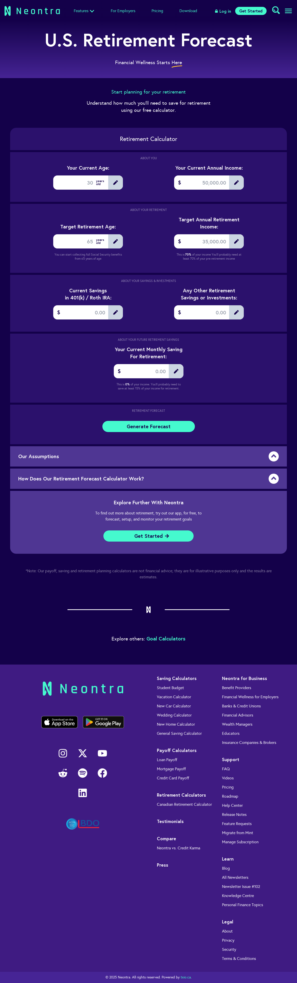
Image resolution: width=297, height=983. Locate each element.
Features (81, 10)
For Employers (123, 10)
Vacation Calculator (174, 696)
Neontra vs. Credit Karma (178, 848)
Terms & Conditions (239, 958)
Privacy (228, 940)
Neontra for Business (244, 678)
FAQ (226, 768)
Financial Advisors (237, 715)
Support (230, 759)
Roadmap (230, 796)
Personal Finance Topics (242, 904)
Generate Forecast (149, 426)
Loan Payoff (167, 759)
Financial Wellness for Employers (250, 696)
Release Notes (234, 814)
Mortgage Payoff (171, 768)
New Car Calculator (174, 706)
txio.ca (186, 977)
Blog (226, 868)
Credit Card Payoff (173, 778)
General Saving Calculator (179, 733)
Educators (230, 733)
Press (162, 865)
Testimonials (170, 821)
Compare (166, 838)
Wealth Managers (237, 724)
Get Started (251, 10)
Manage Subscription (240, 841)
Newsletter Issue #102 (241, 886)
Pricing (157, 10)
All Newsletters (235, 877)
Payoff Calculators (177, 750)
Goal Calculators (165, 638)
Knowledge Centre (238, 895)
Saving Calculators (177, 678)
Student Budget (170, 687)
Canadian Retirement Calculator (184, 804)
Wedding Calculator (174, 715)
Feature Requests (237, 823)
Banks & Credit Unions (241, 706)
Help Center (232, 805)
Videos (228, 778)
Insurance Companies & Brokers (249, 742)
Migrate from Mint (237, 832)
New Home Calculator (176, 724)
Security (229, 949)
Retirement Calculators (181, 795)
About (227, 931)
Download (188, 10)
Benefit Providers (236, 687)
